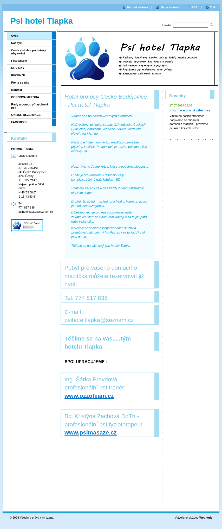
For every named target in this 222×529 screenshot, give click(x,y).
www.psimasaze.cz (90, 432)
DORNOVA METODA (25, 97)
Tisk (213, 7)
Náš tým (17, 43)
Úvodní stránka (137, 7)
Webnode (205, 517)
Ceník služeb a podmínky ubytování (28, 52)
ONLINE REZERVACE (26, 114)
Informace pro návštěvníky (189, 110)
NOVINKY (17, 68)
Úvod (14, 35)
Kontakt (16, 89)
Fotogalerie (19, 60)
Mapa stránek (169, 7)
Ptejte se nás (20, 82)
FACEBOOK (19, 122)
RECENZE (18, 75)
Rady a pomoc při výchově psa (29, 106)
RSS (195, 7)
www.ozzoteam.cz (89, 396)
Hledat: (167, 25)
